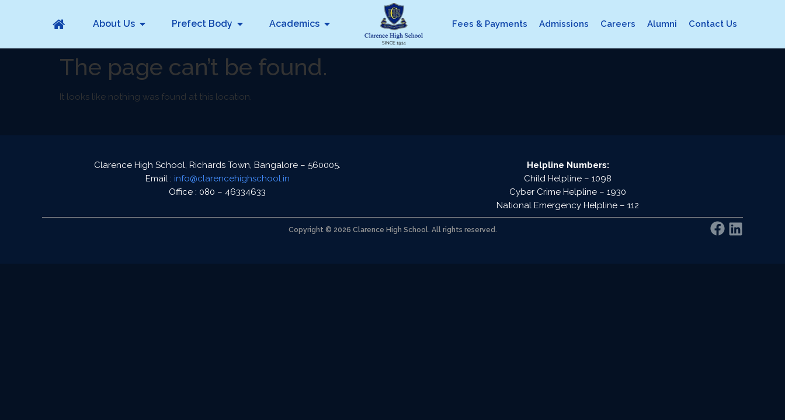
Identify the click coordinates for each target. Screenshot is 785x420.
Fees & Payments (489, 24)
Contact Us (713, 24)
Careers (617, 24)
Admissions (564, 24)
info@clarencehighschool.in (232, 178)
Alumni (662, 24)
